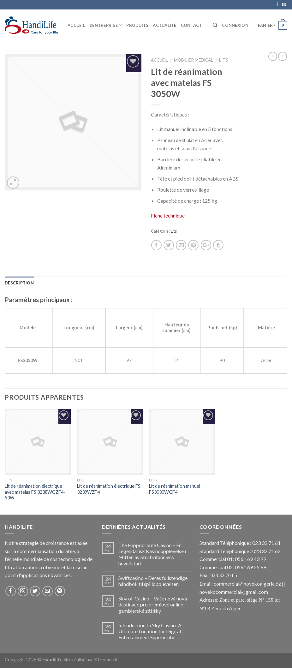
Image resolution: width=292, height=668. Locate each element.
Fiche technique (168, 215)
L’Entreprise (106, 25)
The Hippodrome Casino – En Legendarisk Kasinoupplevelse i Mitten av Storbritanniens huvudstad (152, 554)
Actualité (164, 25)
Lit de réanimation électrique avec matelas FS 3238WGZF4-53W (35, 491)
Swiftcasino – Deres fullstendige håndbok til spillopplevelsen (153, 581)
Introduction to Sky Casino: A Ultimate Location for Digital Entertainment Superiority (150, 631)
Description (19, 282)
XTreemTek (105, 659)
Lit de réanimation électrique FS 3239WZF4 (108, 489)
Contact (191, 25)
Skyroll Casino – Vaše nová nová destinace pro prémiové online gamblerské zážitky (152, 604)
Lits (223, 60)
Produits (137, 25)
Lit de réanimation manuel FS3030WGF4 (174, 489)
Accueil (76, 25)
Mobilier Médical (193, 60)
